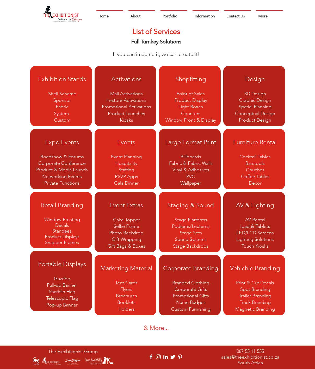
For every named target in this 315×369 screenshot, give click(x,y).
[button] (142, 14)
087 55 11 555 (250, 351)
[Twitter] (173, 357)
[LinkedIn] (165, 357)
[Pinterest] (180, 357)
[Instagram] (158, 357)
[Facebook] (151, 357)
